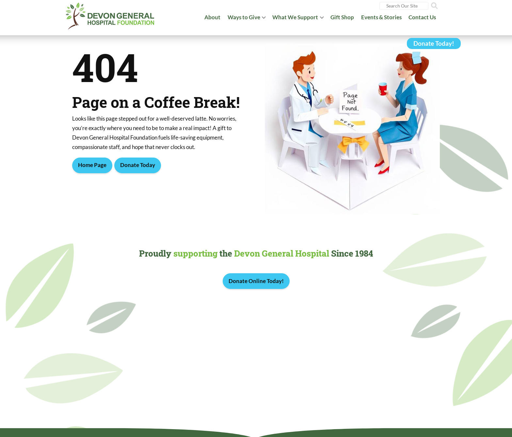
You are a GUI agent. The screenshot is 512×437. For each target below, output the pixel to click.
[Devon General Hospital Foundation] (110, 14)
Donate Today (137, 164)
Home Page (92, 164)
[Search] (403, 6)
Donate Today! (433, 43)
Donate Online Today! (256, 280)
